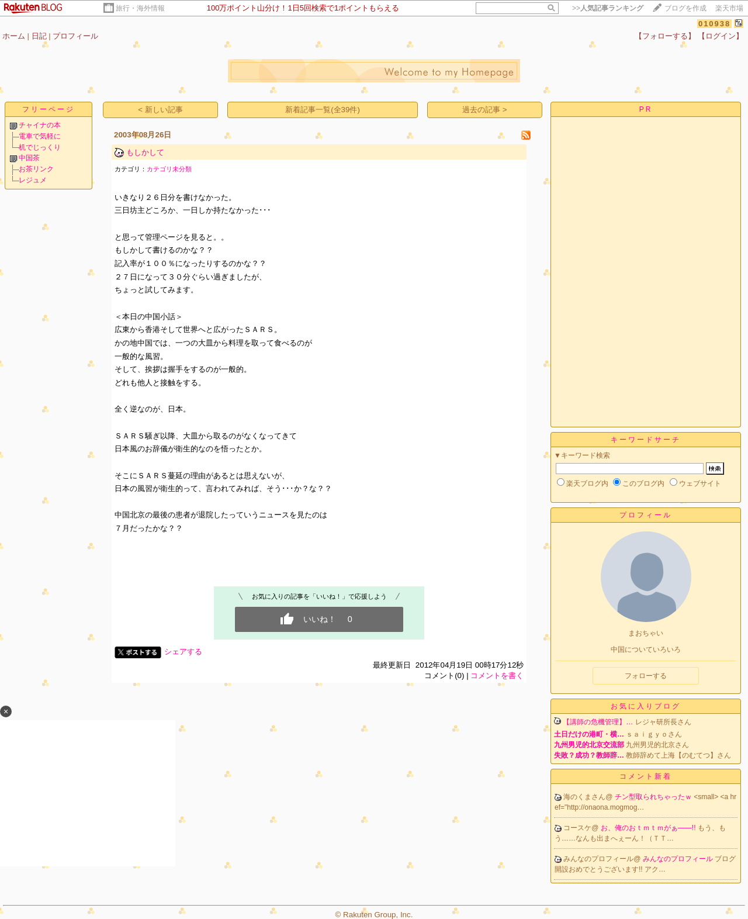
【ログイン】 (720, 36)
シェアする (183, 651)
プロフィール (75, 36)
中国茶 (29, 158)
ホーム (13, 36)
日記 (39, 36)
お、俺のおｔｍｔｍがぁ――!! (649, 828)
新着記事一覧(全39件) (322, 109)
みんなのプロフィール (679, 859)
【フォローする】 (665, 36)
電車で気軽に (40, 136)
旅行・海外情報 (140, 8)
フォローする (646, 676)
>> (607, 8)
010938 (714, 23)
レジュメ (33, 180)
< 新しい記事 (160, 109)
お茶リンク (36, 169)
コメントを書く (497, 675)
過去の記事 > (484, 109)
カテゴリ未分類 (169, 168)
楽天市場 (729, 8)
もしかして (145, 152)
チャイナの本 (40, 125)
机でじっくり (40, 147)
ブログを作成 (685, 8)
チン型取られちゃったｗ (654, 797)
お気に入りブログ (646, 706)
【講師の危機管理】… (598, 722)
